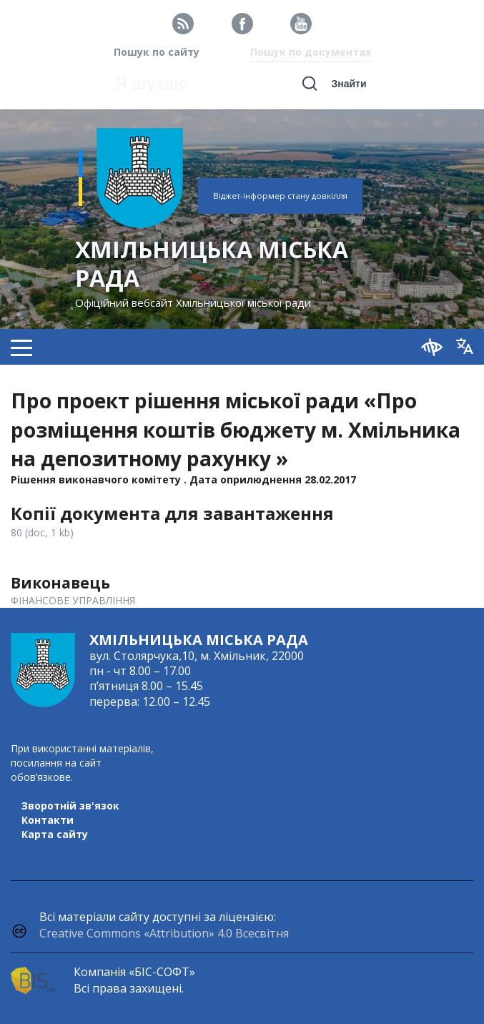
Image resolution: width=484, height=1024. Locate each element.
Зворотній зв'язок (70, 805)
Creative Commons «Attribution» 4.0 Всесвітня (164, 933)
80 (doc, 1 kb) (42, 532)
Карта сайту (54, 834)
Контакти (47, 820)
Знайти (348, 83)
